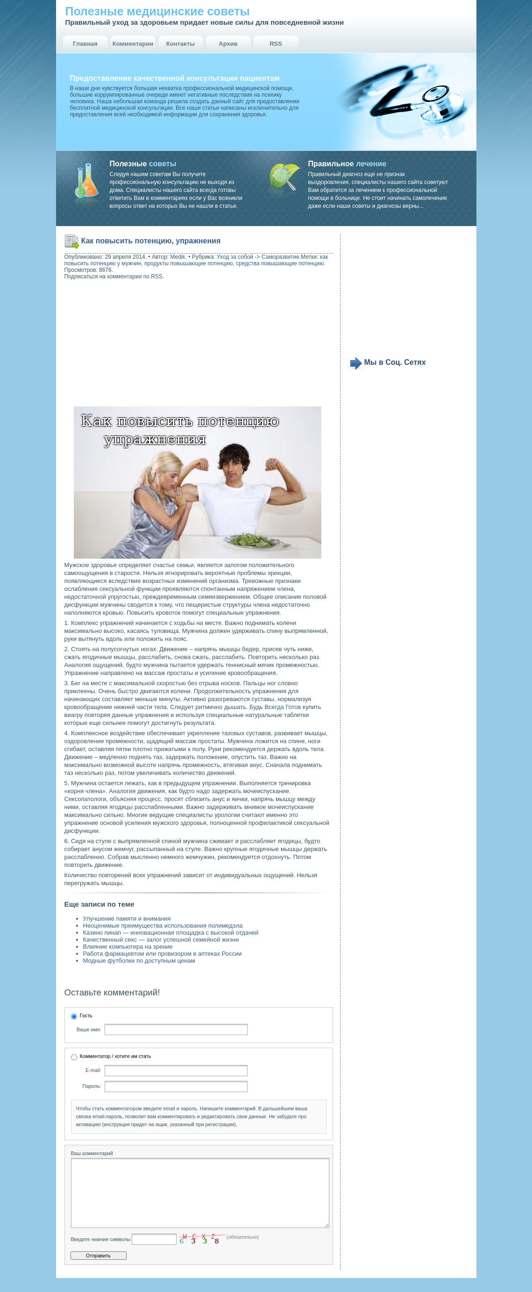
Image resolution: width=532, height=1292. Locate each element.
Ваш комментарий (92, 1153)
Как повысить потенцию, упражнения (151, 241)
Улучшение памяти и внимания (127, 918)
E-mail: (93, 1070)
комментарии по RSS (135, 276)
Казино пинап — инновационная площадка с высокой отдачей (171, 932)
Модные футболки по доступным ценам (139, 960)
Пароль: (92, 1086)
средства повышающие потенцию (280, 263)
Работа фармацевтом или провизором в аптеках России (162, 953)
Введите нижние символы (101, 1253)
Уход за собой (235, 257)
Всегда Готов (282, 706)
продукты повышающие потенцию (188, 263)
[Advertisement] (124, 344)
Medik (177, 257)
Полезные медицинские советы (157, 11)
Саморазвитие (280, 257)
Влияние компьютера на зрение (128, 946)
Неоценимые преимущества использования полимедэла (163, 925)
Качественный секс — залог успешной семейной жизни (161, 939)
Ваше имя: (89, 1029)
